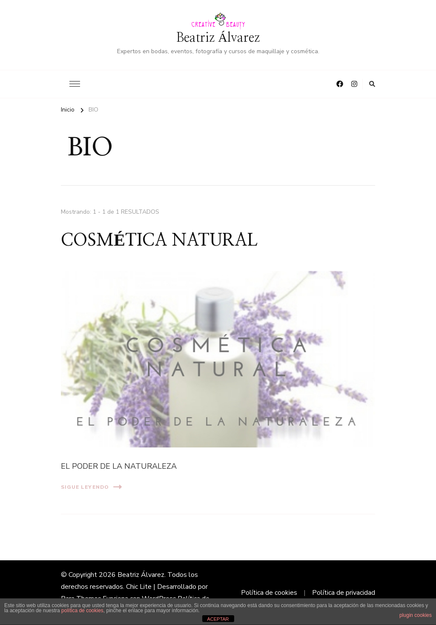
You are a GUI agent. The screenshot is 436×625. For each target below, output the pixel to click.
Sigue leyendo (91, 486)
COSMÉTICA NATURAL (159, 240)
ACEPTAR (218, 619)
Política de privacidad (343, 592)
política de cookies (82, 611)
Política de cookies (269, 592)
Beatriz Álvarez (218, 38)
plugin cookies (415, 615)
